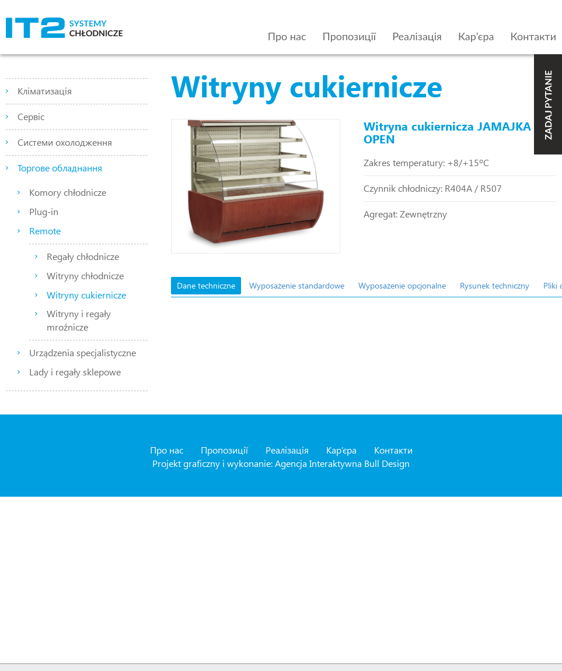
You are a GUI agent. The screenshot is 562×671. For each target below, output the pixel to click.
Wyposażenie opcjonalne (402, 285)
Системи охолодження (65, 142)
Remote (45, 230)
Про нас (287, 36)
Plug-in (43, 211)
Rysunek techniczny (494, 285)
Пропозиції (349, 36)
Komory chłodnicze (67, 192)
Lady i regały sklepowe (75, 372)
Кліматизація (45, 91)
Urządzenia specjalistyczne (82, 352)
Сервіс (31, 116)
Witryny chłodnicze (85, 275)
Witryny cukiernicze (86, 295)
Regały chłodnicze (83, 256)
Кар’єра (476, 36)
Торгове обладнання (60, 167)
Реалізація (417, 36)
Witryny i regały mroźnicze (79, 320)
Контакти (533, 36)
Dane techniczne (206, 285)
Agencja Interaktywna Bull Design (342, 463)
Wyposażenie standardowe (296, 285)
